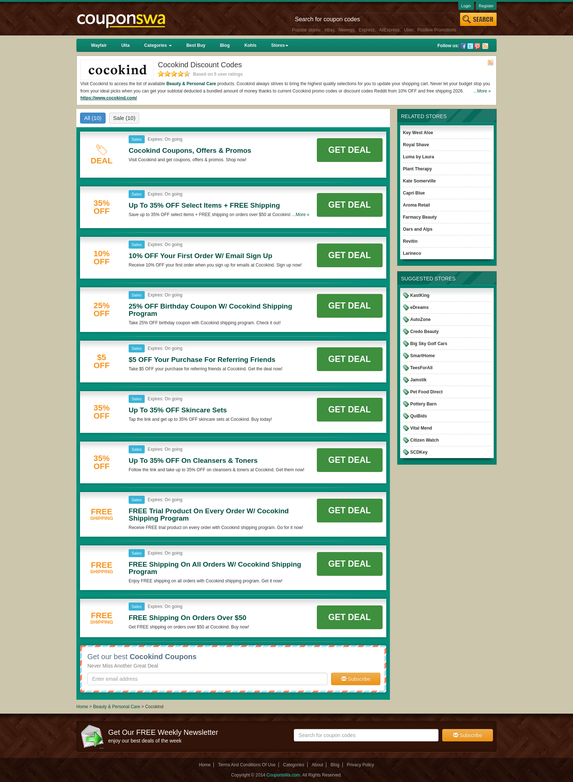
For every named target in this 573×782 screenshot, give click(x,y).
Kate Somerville (419, 181)
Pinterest (477, 46)
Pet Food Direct (426, 391)
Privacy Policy (360, 764)
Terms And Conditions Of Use (247, 764)
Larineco (412, 253)
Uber (408, 30)
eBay (329, 30)
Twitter (470, 46)
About (317, 764)
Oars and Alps (418, 229)
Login (466, 6)
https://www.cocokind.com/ (108, 98)
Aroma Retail (416, 205)
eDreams (419, 307)
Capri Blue (414, 193)
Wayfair (99, 45)
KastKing (420, 295)
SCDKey (419, 452)
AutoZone (420, 319)
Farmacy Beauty (420, 217)
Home (82, 706)
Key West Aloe (418, 132)
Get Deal (349, 150)
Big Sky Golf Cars (428, 343)
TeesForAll (421, 367)
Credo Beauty (424, 331)
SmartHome (422, 355)
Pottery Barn (423, 404)
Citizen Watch (424, 440)
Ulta (125, 45)
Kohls (250, 45)
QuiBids (418, 416)
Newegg (346, 30)
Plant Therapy (417, 168)
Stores (279, 45)
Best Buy (195, 45)
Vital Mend (421, 428)
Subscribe (356, 679)
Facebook (463, 46)
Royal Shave (416, 144)
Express (367, 30)
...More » (482, 91)
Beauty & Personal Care (191, 83)
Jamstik (418, 379)
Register (486, 6)
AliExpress (389, 30)
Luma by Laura (418, 156)
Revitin (410, 241)
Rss (485, 46)
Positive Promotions (436, 30)
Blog (225, 45)
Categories (158, 45)
